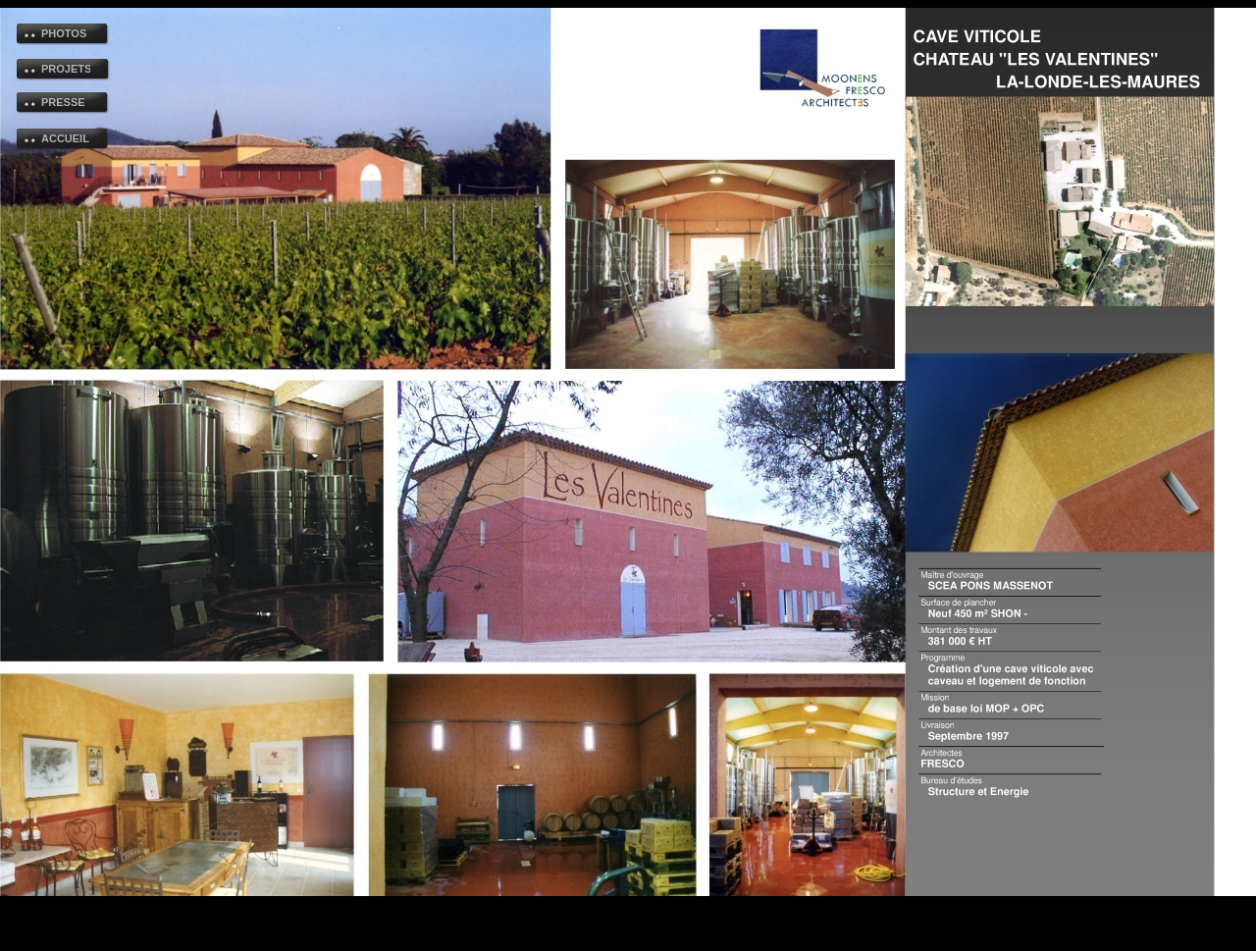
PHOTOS (63, 33)
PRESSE (63, 102)
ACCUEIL (65, 138)
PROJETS (65, 69)
